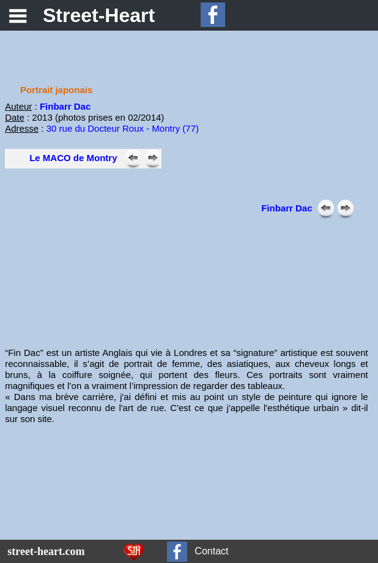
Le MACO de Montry (73, 158)
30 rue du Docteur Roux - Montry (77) (122, 128)
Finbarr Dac (286, 208)
